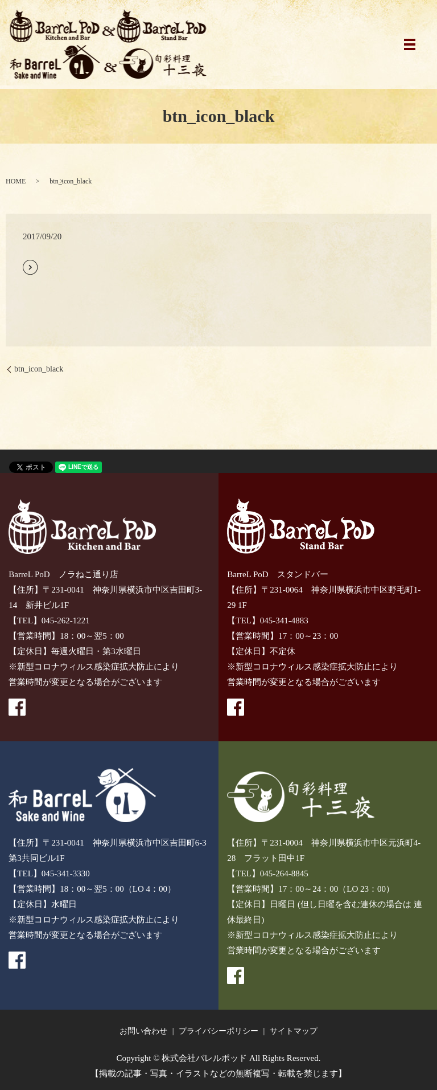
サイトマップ (294, 1031)
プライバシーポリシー (218, 1031)
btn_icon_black (38, 369)
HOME (16, 181)
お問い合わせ (143, 1031)
